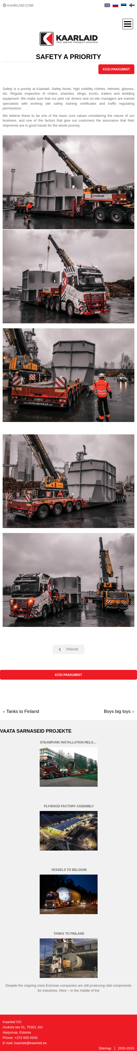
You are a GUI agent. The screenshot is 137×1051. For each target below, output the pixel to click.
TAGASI (72, 649)
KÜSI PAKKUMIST (116, 69)
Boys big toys (117, 711)
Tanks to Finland (22, 711)
